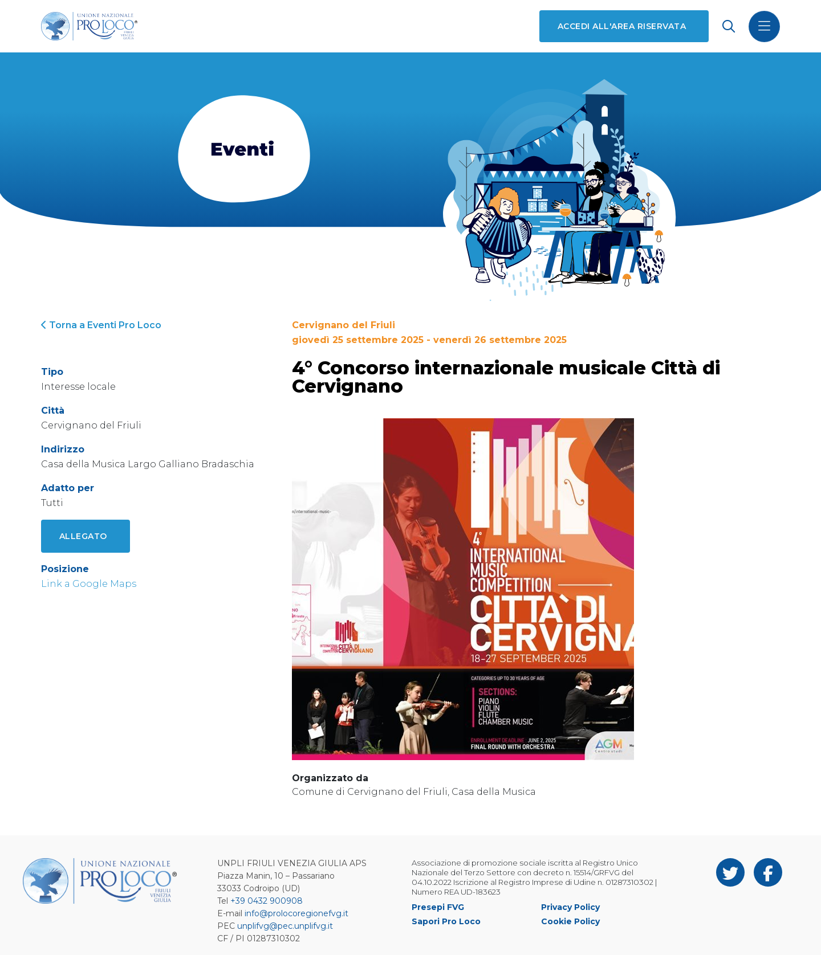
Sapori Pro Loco (446, 921)
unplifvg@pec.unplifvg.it (285, 926)
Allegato (83, 536)
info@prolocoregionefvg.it (296, 913)
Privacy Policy (570, 907)
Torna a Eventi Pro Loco (101, 325)
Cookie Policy (570, 921)
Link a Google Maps (88, 583)
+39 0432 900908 (266, 901)
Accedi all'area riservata (622, 26)
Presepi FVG (438, 907)
